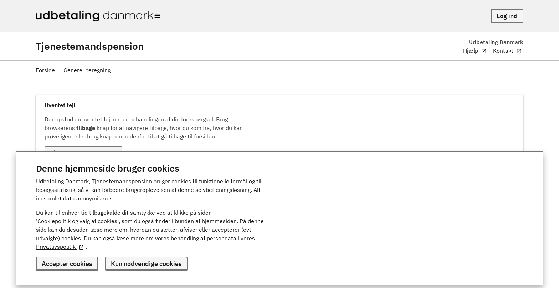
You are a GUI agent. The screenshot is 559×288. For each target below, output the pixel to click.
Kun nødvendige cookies (146, 264)
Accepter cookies (67, 264)
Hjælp (475, 50)
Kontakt (507, 50)
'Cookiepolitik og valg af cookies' (77, 221)
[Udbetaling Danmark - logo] (98, 16)
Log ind (507, 16)
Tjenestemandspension (90, 46)
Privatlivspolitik (60, 246)
